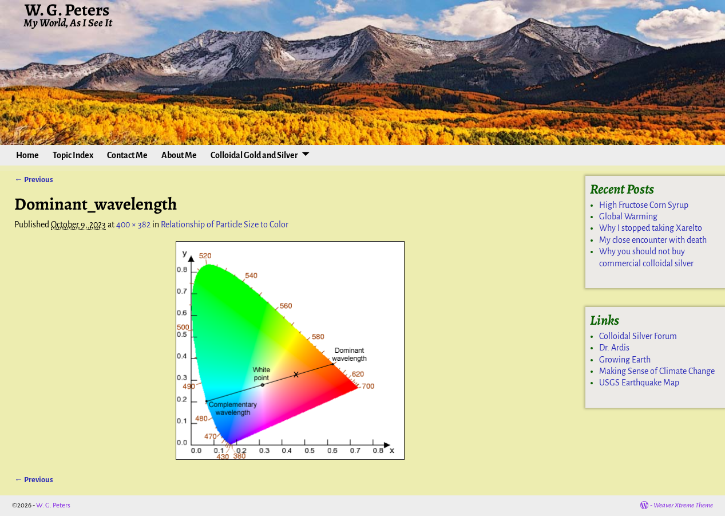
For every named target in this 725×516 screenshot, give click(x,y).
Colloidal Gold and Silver (254, 155)
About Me (179, 155)
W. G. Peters (53, 505)
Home (27, 155)
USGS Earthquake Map (639, 382)
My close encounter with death (653, 240)
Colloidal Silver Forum (638, 336)
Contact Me (127, 155)
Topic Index (73, 155)
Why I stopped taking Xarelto (650, 228)
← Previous (33, 179)
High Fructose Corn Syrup (643, 205)
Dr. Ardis (614, 347)
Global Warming (628, 216)
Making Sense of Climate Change (657, 371)
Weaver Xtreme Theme (683, 505)
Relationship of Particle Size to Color (224, 224)
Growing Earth (625, 359)
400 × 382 (133, 224)
